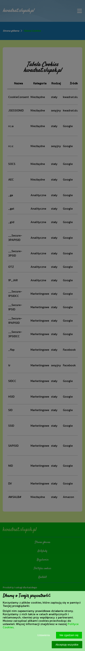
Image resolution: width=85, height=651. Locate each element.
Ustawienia (43, 635)
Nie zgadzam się (69, 635)
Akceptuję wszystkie (67, 644)
